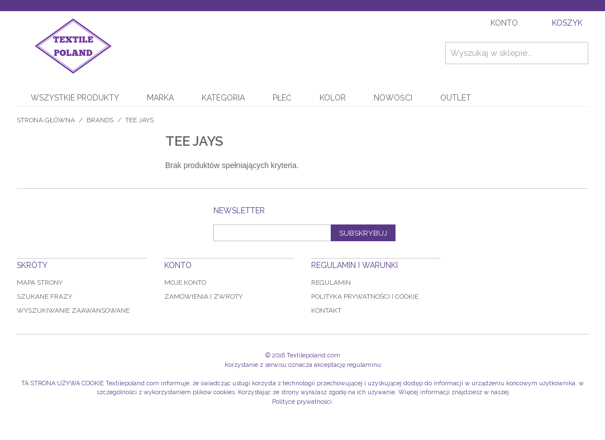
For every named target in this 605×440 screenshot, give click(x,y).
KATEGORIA (223, 97)
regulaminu (364, 365)
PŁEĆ (282, 97)
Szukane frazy (44, 296)
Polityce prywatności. (303, 401)
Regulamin (331, 282)
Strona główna (46, 120)
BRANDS (100, 120)
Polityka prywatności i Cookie (364, 296)
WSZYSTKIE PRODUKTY (75, 97)
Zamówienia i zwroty (203, 296)
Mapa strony (40, 282)
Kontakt (326, 310)
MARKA (160, 97)
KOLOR (333, 97)
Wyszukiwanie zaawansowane (73, 310)
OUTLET (455, 97)
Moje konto (185, 282)
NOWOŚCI (393, 97)
